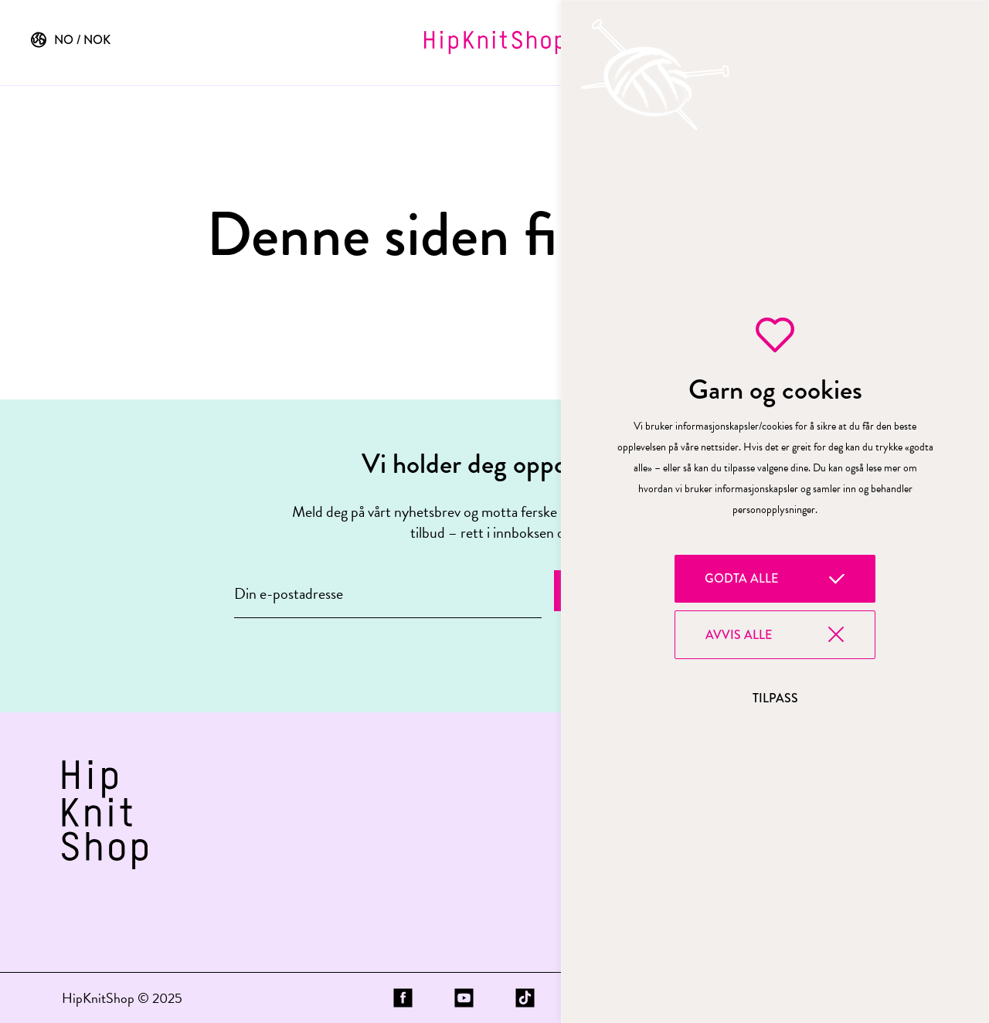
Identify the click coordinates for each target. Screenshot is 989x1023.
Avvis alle (738, 635)
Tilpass (775, 698)
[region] (775, 511)
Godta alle (741, 578)
